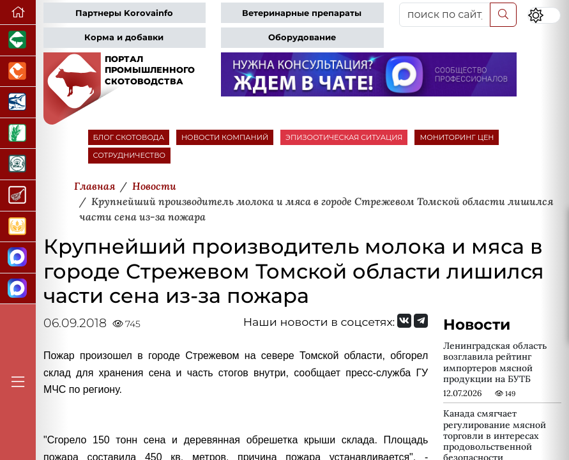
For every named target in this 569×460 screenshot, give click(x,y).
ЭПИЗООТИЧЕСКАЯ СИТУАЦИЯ (343, 137)
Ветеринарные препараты (301, 13)
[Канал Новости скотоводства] (18, 257)
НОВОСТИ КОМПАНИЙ (224, 137)
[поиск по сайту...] (445, 15)
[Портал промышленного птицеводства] (18, 72)
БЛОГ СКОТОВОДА (128, 137)
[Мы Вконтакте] (404, 321)
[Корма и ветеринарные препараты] (18, 164)
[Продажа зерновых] (18, 227)
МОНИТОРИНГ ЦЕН (457, 137)
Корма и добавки (123, 37)
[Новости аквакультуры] (18, 102)
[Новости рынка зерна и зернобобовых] (18, 134)
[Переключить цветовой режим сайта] (544, 15)
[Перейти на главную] (18, 12)
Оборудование (302, 37)
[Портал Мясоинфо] (18, 195)
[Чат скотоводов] (18, 289)
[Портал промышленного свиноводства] (18, 40)
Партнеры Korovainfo (124, 13)
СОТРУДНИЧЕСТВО (129, 155)
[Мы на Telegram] (421, 321)
